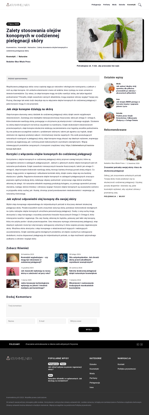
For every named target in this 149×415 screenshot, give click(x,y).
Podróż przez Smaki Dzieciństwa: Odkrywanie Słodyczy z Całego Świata (127, 118)
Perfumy (106, 5)
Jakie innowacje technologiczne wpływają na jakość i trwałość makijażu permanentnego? (35, 285)
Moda (114, 5)
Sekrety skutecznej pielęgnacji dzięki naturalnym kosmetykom (83, 272)
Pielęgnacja (96, 5)
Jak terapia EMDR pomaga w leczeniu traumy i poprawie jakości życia (128, 104)
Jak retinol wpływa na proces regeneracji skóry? (65, 368)
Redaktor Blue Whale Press (18, 62)
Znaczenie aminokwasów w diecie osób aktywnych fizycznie (52, 344)
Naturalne (23, 56)
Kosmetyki (131, 5)
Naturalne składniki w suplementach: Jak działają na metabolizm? (65, 380)
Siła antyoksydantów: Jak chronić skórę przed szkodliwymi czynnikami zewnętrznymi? (84, 259)
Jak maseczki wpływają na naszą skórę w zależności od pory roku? (35, 272)
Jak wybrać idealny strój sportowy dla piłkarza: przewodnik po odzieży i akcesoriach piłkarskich (126, 89)
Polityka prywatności (127, 369)
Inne (92, 387)
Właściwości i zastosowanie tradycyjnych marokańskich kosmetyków (81, 285)
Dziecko (122, 5)
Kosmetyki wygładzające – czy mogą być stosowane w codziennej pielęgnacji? (34, 259)
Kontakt (121, 364)
